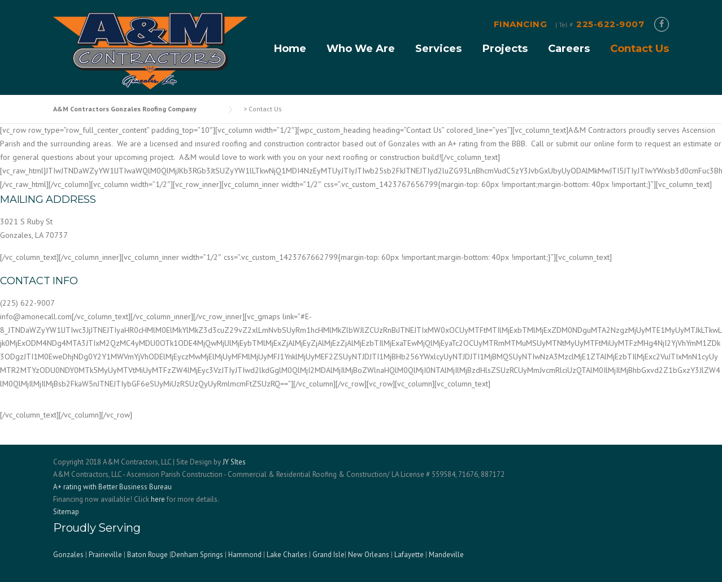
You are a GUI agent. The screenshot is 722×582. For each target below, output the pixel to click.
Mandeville (446, 554)
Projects (505, 48)
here (158, 499)
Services (438, 48)
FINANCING (520, 24)
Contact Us (639, 48)
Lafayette (409, 554)
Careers (569, 48)
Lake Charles (287, 554)
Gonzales (68, 554)
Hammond (245, 554)
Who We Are (361, 48)
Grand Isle (328, 554)
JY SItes (234, 462)
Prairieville (105, 554)
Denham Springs (197, 554)
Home (289, 48)
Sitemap (66, 511)
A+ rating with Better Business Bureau (112, 487)
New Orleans (368, 554)
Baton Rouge (147, 554)
